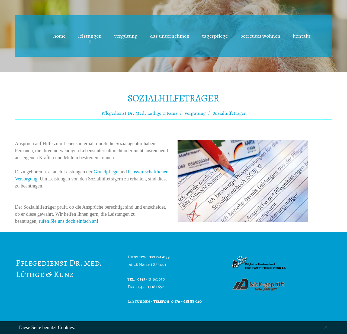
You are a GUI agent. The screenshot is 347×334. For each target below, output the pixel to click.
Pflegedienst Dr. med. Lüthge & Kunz (139, 113)
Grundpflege (106, 171)
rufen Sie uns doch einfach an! (68, 221)
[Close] (326, 327)
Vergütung (195, 113)
